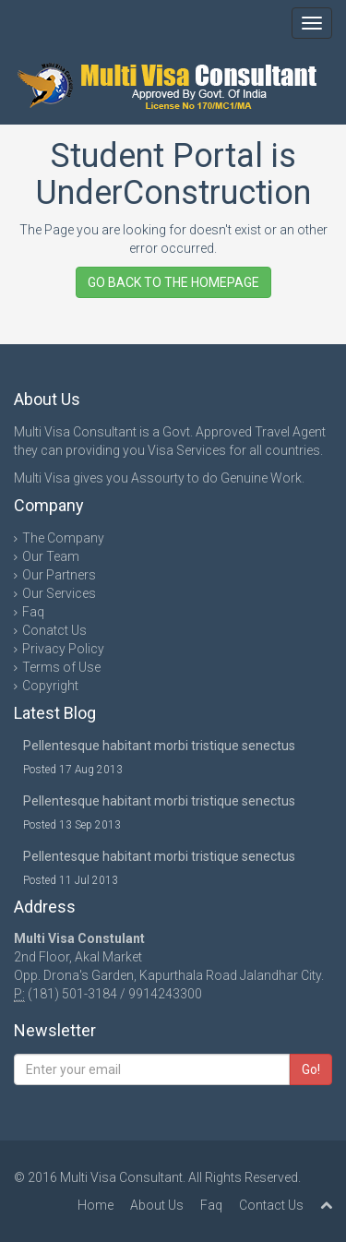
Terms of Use (61, 667)
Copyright (50, 685)
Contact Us (271, 1205)
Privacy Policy (63, 648)
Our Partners (59, 574)
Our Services (59, 593)
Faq (33, 611)
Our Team (50, 556)
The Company (63, 538)
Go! (311, 1069)
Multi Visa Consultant (121, 1177)
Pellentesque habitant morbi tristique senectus (159, 745)
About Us (157, 1205)
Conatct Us (54, 630)
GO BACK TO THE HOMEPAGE (173, 282)
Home (95, 1205)
